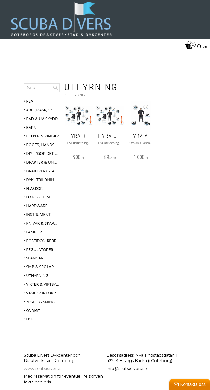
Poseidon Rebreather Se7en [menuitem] (42, 240)
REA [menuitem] (29, 101)
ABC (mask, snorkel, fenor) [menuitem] (42, 109)
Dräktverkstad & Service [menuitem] (42, 171)
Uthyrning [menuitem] (37, 275)
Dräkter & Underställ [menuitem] (42, 162)
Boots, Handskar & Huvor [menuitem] (42, 144)
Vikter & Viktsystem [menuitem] (42, 284)
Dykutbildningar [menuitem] (42, 179)
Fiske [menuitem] (31, 319)
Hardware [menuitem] (36, 205)
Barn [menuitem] (31, 127)
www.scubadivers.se (44, 368)
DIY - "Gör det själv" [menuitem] (42, 153)
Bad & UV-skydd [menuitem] (42, 118)
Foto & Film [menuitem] (38, 197)
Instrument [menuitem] (38, 214)
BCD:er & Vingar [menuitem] (42, 135)
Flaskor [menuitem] (34, 188)
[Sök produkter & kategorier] (42, 87)
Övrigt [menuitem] (33, 310)
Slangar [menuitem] (34, 258)
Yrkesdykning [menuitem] (40, 301)
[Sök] (55, 88)
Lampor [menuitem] (34, 232)
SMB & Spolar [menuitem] (40, 266)
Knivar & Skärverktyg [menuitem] (42, 223)
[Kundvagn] (103, 46)
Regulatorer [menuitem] (39, 249)
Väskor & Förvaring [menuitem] (42, 293)
